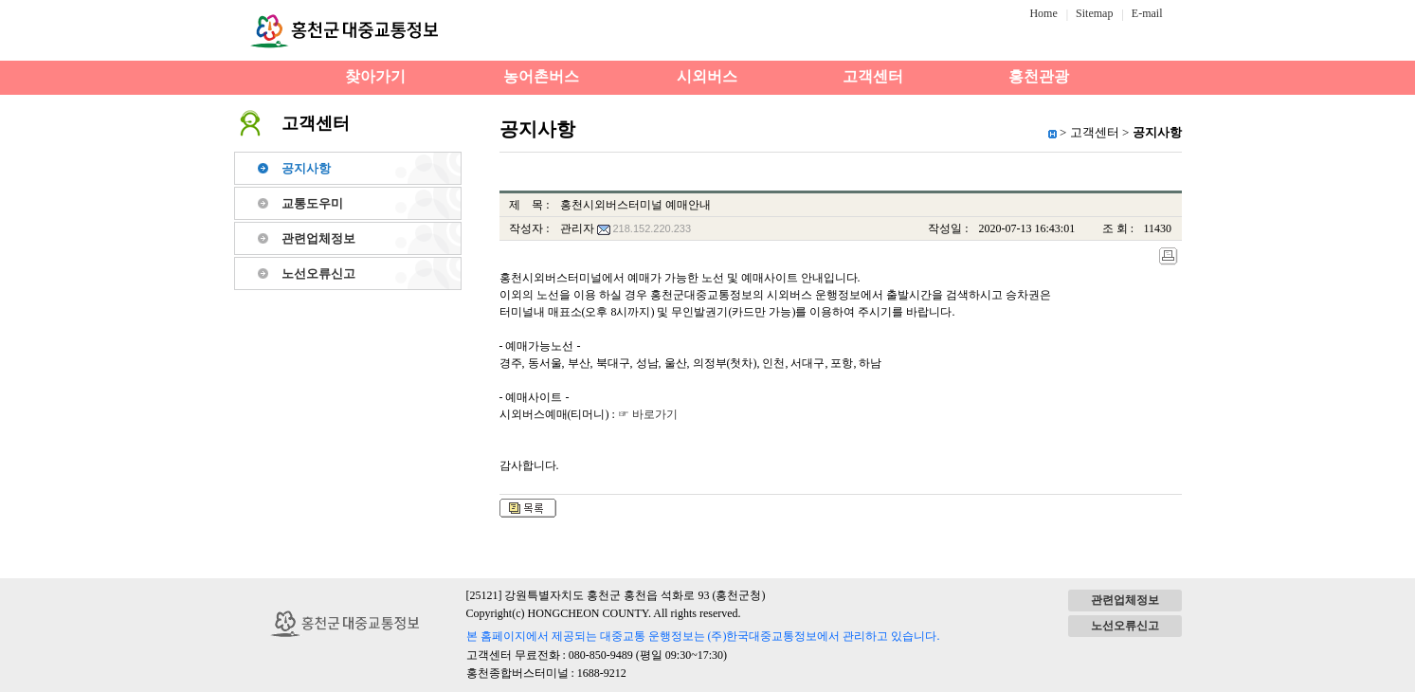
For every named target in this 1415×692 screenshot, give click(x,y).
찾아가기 (375, 76)
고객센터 (873, 76)
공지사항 (306, 168)
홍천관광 (1038, 76)
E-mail (1147, 13)
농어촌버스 (541, 76)
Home (1043, 13)
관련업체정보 (318, 238)
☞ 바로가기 (648, 414)
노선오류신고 (318, 273)
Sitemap (1094, 13)
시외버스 (707, 76)
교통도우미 (312, 203)
